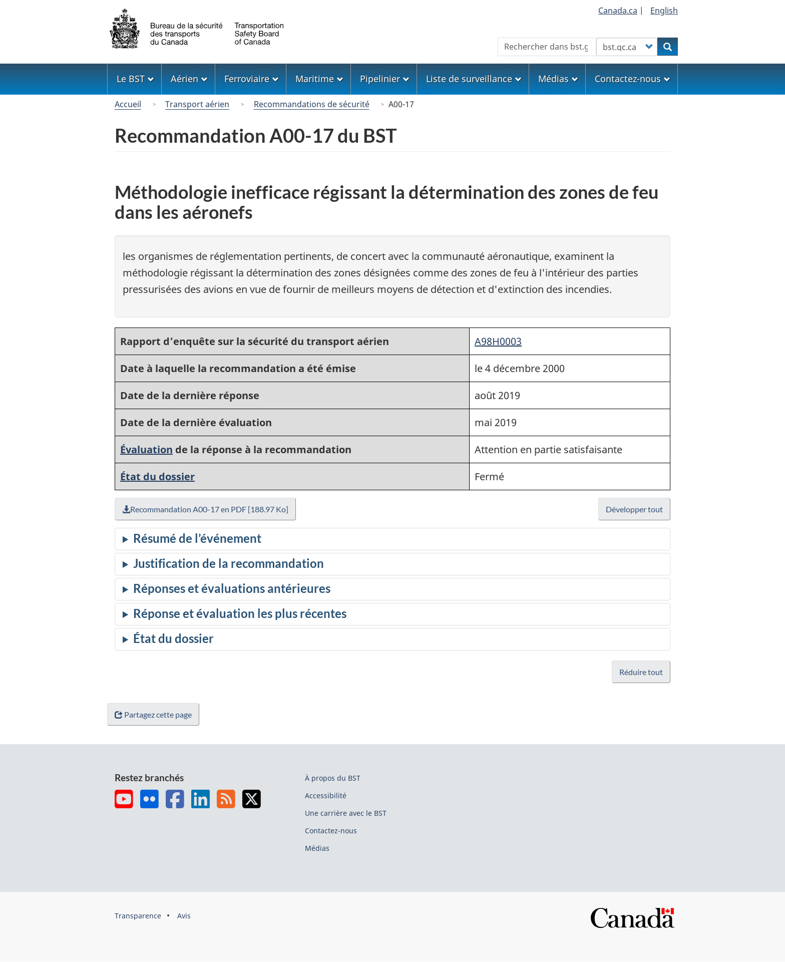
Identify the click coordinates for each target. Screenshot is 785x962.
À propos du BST (332, 778)
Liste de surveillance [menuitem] (474, 79)
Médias (317, 848)
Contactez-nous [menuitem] (632, 79)
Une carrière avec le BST (345, 813)
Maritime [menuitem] (319, 79)
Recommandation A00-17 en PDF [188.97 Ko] (207, 509)
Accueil (128, 104)
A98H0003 (498, 341)
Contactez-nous (331, 830)
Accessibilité (325, 795)
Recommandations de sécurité (311, 104)
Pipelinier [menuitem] (385, 79)
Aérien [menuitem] (189, 79)
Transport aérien (197, 104)
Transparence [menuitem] (138, 915)
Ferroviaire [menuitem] (251, 79)
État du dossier (157, 476)
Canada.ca (617, 10)
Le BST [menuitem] (135, 79)
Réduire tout (641, 672)
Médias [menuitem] (558, 79)
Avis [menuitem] (184, 915)
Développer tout (634, 509)
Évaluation (146, 449)
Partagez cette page (155, 714)
